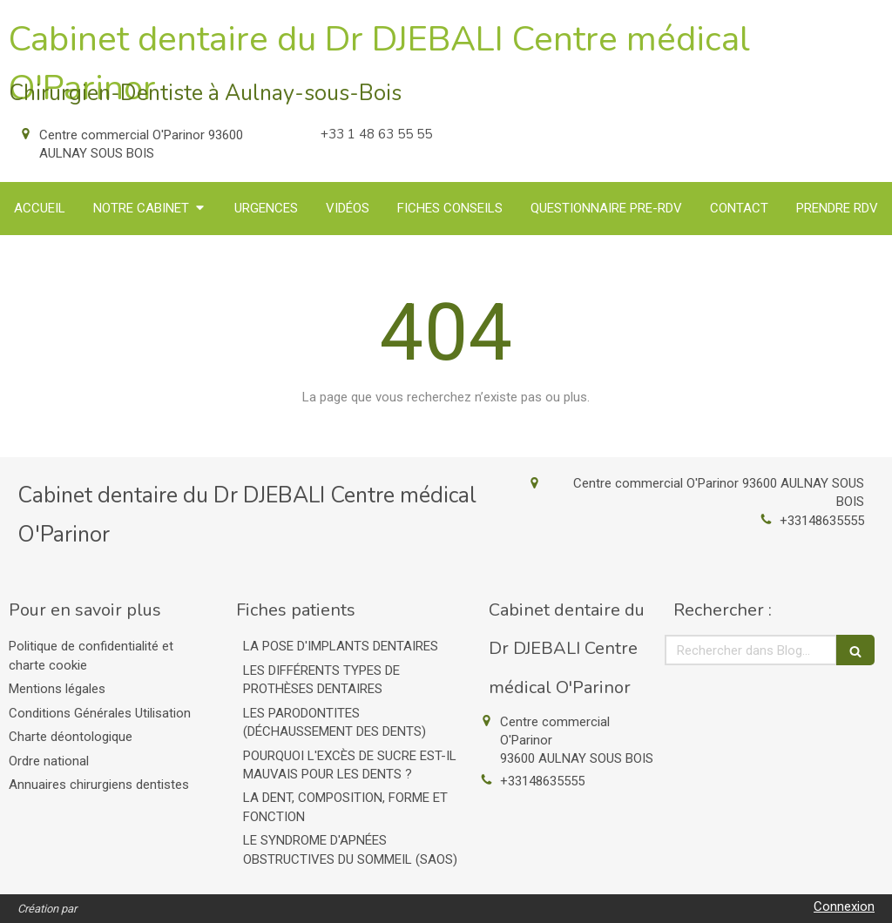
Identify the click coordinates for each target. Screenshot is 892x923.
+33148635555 (822, 521)
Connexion (844, 906)
